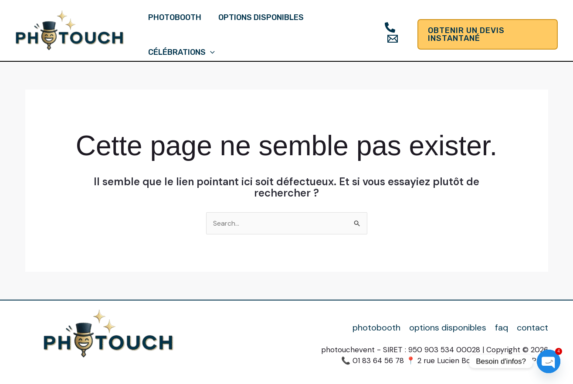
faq (501, 327)
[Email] (391, 38)
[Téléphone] (388, 27)
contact (532, 327)
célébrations (181, 52)
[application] (209, 52)
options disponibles (259, 17)
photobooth (174, 17)
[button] (487, 34)
